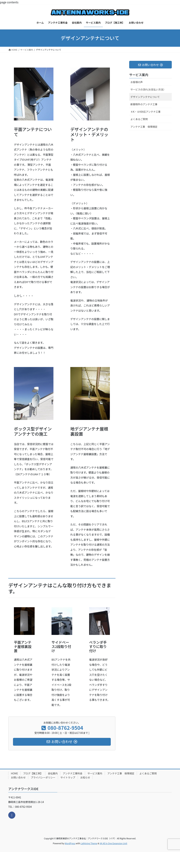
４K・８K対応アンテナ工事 (145, 111)
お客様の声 (136, 82)
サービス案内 (138, 74)
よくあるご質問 (139, 119)
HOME (14, 773)
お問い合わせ (18, 777)
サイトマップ (67, 777)
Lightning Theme (89, 843)
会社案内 (53, 773)
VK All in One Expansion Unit (113, 843)
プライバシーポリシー (43, 777)
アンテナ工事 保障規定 (143, 126)
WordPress (70, 843)
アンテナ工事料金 (72, 773)
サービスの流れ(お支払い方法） (148, 89)
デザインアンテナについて (145, 97)
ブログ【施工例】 (33, 773)
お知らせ (85, 777)
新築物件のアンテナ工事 (143, 104)
